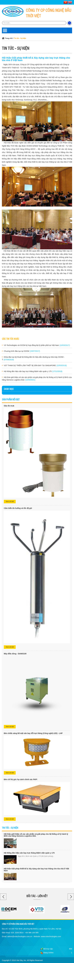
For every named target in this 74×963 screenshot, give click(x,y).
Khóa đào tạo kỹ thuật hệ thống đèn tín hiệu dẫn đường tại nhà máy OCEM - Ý (33, 358)
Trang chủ (8, 38)
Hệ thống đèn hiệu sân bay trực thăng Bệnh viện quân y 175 (33, 371)
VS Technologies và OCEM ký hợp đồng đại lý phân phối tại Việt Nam (37, 345)
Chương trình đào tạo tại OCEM (22, 351)
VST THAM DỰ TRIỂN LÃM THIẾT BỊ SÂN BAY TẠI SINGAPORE (35, 365)
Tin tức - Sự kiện (20, 38)
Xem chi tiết (10, 501)
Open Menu (5, 30)
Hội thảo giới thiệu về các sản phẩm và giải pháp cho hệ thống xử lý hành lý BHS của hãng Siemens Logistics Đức (37, 378)
